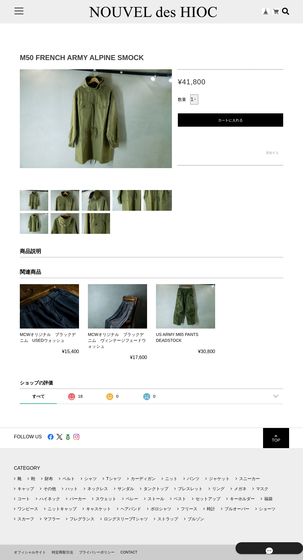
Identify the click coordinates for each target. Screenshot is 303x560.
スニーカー (249, 478)
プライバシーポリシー (97, 552)
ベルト (68, 478)
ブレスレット (190, 488)
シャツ (90, 478)
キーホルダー (242, 498)
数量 (182, 99)
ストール (156, 498)
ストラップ (167, 518)
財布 (49, 478)
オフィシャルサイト (30, 552)
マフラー (51, 518)
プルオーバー (237, 508)
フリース (189, 508)
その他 (49, 488)
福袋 (268, 498)
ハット (71, 488)
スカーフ (25, 518)
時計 (211, 508)
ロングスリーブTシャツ (126, 518)
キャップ (25, 488)
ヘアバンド (130, 508)
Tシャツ (113, 478)
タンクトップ (156, 488)
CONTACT (128, 552)
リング (218, 488)
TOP (276, 438)
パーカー (78, 498)
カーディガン (143, 478)
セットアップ (208, 498)
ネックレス (97, 488)
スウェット (106, 498)
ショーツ (267, 508)
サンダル (125, 488)
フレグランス (82, 518)
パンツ (193, 478)
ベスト (180, 498)
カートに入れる (230, 120)
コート (23, 498)
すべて (38, 396)
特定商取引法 (62, 552)
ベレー (132, 498)
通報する (272, 153)
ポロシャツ (161, 508)
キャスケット (98, 508)
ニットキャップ (62, 508)
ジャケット (219, 478)
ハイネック (49, 498)
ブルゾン (196, 518)
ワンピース (27, 508)
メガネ (240, 488)
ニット (171, 478)
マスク (262, 488)
